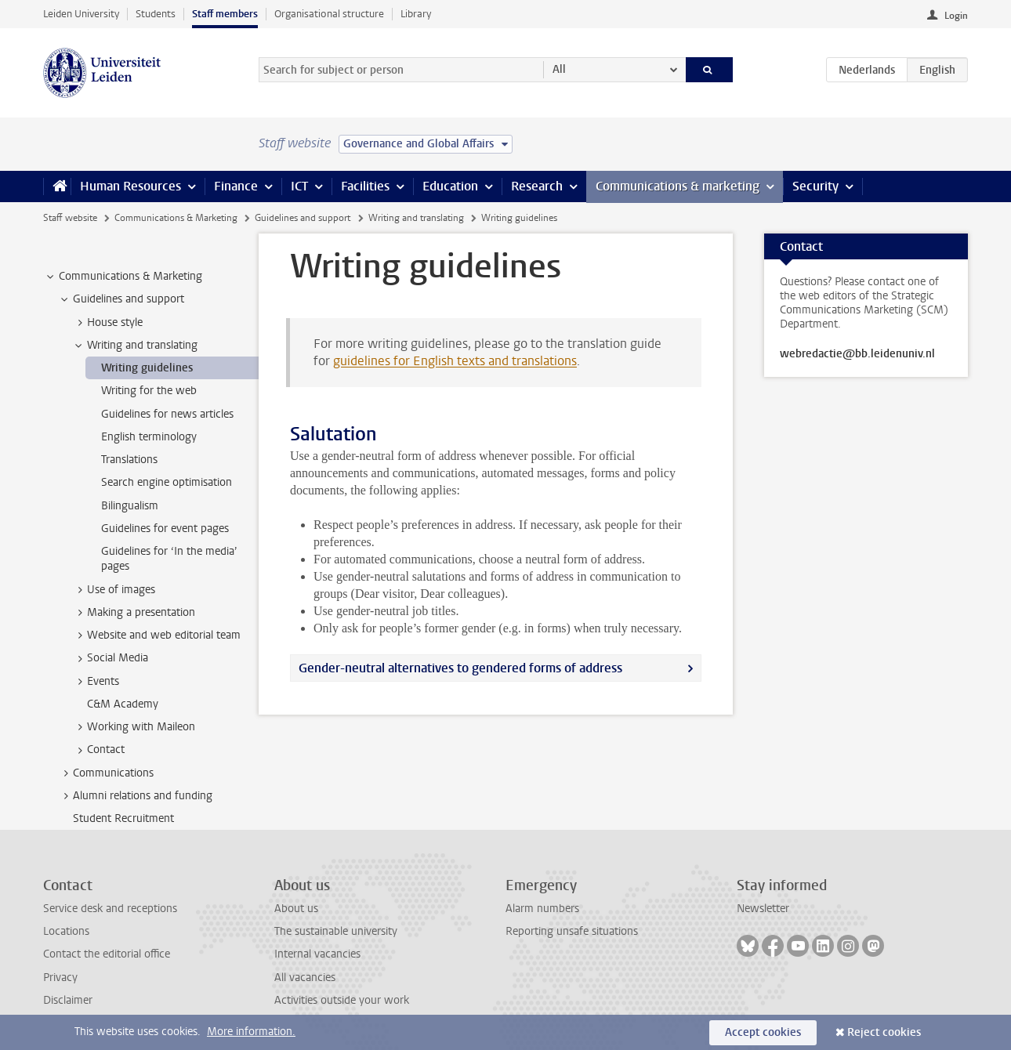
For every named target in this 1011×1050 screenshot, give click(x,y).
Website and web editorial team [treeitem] (156, 635)
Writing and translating (416, 218)
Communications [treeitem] (106, 773)
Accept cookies (763, 1032)
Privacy (60, 977)
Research (537, 186)
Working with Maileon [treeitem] (133, 727)
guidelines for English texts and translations (455, 361)
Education (450, 186)
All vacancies (304, 977)
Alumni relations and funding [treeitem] (135, 796)
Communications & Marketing (175, 218)
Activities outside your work (341, 1000)
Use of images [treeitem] (113, 590)
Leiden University (81, 13)
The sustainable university (335, 931)
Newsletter (763, 908)
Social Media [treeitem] (110, 658)
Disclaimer (67, 1000)
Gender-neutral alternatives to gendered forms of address (460, 668)
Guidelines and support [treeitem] (121, 299)
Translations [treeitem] (129, 459)
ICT (299, 186)
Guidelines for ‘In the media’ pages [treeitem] (169, 559)
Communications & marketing (677, 186)
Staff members (225, 13)
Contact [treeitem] (98, 750)
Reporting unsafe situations (572, 931)
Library (415, 13)
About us (296, 908)
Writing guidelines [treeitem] (147, 367)
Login (956, 15)
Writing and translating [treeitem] (134, 345)
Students (156, 13)
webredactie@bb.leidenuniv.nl (857, 354)
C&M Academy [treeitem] (122, 704)
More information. (251, 1031)
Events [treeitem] (95, 682)
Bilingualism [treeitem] (129, 505)
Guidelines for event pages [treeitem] (165, 528)
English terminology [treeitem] (149, 436)
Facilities (365, 186)
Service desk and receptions (110, 908)
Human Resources (130, 186)
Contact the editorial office (106, 954)
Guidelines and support (302, 218)
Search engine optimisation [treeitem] (166, 482)
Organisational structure (329, 13)
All (559, 69)
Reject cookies (884, 1032)
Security (815, 186)
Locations (66, 931)
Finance (236, 186)
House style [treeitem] (107, 323)
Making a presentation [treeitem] (133, 613)
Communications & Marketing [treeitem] (123, 276)
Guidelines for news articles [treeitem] (167, 414)
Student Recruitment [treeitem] (123, 818)
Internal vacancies (317, 954)
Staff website (70, 218)
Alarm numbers (542, 908)
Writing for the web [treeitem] (149, 390)
